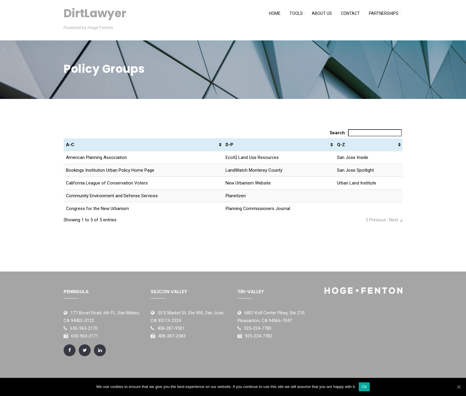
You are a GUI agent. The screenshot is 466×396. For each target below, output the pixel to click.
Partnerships (384, 13)
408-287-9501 (171, 328)
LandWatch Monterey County (254, 170)
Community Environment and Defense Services (112, 195)
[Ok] (459, 387)
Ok (364, 386)
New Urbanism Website (248, 183)
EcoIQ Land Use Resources (252, 157)
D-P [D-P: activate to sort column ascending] (229, 144)
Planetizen (236, 195)
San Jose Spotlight (355, 170)
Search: (366, 132)
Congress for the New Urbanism (97, 208)
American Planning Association (96, 157)
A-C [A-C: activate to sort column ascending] (70, 144)
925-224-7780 (257, 328)
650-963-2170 (83, 328)
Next (393, 220)
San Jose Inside (352, 157)
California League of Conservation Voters (107, 183)
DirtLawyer (95, 13)
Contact (350, 13)
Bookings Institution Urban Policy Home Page (110, 170)
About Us (322, 13)
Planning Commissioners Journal (258, 208)
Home (275, 13)
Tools (296, 13)
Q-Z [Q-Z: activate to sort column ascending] (341, 144)
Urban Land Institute (356, 183)
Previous (377, 220)
